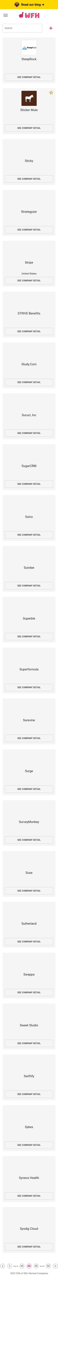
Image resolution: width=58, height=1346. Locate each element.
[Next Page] (55, 1266)
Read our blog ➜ (29, 5)
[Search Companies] (22, 28)
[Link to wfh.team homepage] (29, 15)
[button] (51, 28)
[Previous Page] (2, 1266)
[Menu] (5, 15)
